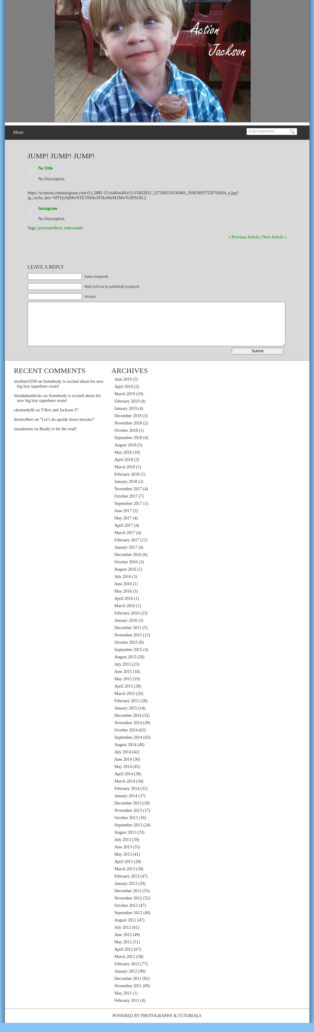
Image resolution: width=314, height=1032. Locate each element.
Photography (156, 1025)
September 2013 (128, 834)
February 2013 (127, 885)
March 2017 (125, 542)
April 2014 (124, 783)
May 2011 (123, 1002)
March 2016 (125, 615)
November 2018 (128, 432)
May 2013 (123, 863)
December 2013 (128, 812)
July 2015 (123, 673)
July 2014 (123, 761)
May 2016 (123, 600)
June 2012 (123, 944)
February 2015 (127, 710)
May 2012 (123, 951)
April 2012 (124, 958)
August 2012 (125, 929)
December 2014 (128, 724)
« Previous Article (243, 237)
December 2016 (128, 564)
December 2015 (128, 637)
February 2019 (127, 410)
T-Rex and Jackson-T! (60, 419)
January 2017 (126, 556)
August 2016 (125, 578)
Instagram (47, 208)
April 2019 (124, 395)
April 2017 (124, 534)
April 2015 (124, 695)
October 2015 (126, 651)
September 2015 (128, 659)
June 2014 (123, 768)
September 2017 (128, 512)
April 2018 (124, 469)
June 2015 (123, 680)
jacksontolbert (50, 228)
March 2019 (125, 403)
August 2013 (125, 841)
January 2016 (126, 629)
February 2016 (127, 622)
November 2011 (128, 995)
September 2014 (128, 746)
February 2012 (127, 973)
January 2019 (126, 417)
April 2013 (124, 870)
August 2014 (125, 754)
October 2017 (126, 505)
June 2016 (123, 593)
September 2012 (128, 922)
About (18, 132)
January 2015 (126, 717)
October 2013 (126, 827)
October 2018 (126, 439)
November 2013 (128, 819)
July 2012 (123, 936)
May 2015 (123, 688)
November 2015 (128, 644)
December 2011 (128, 987)
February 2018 (127, 483)
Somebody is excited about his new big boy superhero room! (59, 407)
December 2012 (128, 900)
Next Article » (274, 237)
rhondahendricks (28, 405)
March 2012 (125, 965)
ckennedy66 (24, 419)
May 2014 (123, 775)
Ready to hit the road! (58, 438)
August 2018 (125, 454)
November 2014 (128, 732)
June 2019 (123, 388)
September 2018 (128, 447)
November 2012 (128, 907)
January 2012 (126, 980)
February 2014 (127, 797)
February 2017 (127, 549)
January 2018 (126, 490)
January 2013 (126, 892)
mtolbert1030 (25, 390)
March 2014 (125, 790)
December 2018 (128, 425)
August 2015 (125, 666)
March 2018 (125, 476)
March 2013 (125, 878)
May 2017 (123, 527)
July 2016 (123, 585)
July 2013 (123, 849)
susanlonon (23, 438)
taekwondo (73, 228)
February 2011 (127, 1009)
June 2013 (123, 856)
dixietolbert (24, 428)
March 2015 (125, 702)
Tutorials (190, 1025)
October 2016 (126, 571)
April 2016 (124, 607)
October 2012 (126, 914)
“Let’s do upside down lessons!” (67, 428)
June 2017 (123, 520)
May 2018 (123, 461)
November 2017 (128, 498)
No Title (45, 168)
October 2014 (126, 739)
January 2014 (126, 805)
